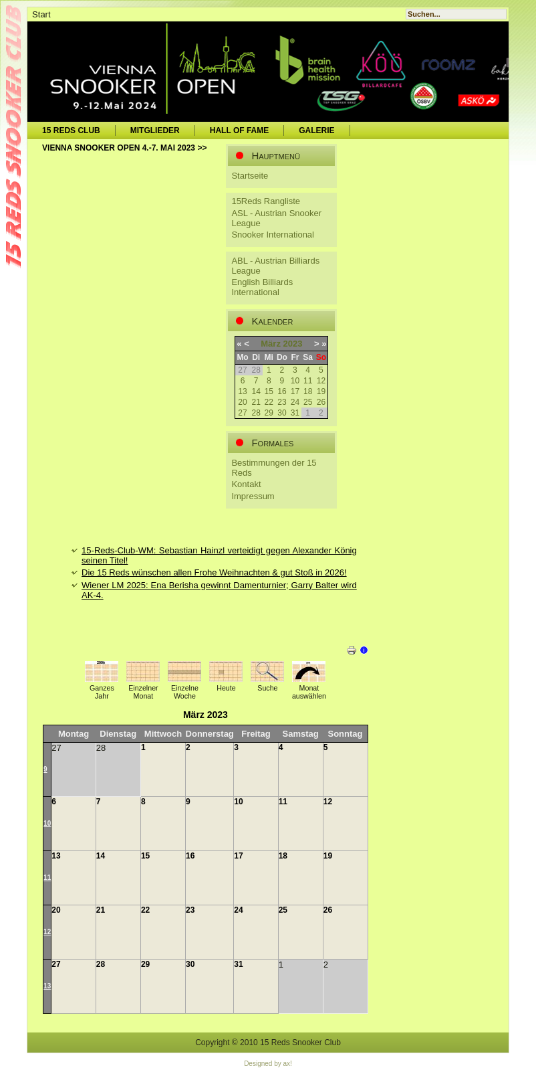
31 (295, 413)
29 (269, 413)
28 (255, 413)
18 (307, 391)
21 (255, 402)
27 (242, 413)
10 (295, 380)
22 (269, 402)
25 (307, 402)
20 (242, 402)
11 (307, 380)
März (271, 344)
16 (281, 391)
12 (321, 380)
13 (242, 391)
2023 (293, 344)
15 (269, 391)
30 (281, 413)
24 (295, 402)
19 (321, 391)
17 (295, 391)
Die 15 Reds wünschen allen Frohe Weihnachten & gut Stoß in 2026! (214, 572)
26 (321, 402)
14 (255, 391)
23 (281, 402)
